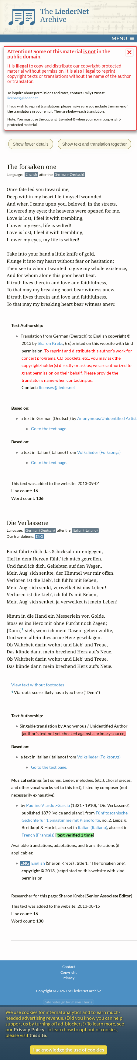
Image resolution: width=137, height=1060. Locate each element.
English (38, 863)
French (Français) (38, 835)
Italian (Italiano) (92, 827)
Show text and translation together (94, 144)
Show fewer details (31, 144)
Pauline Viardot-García (48, 805)
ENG (39, 536)
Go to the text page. (49, 767)
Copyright (68, 972)
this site (37, 1035)
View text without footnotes (37, 685)
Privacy (68, 978)
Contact (68, 966)
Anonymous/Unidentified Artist (107, 418)
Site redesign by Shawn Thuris (68, 1002)
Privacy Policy (29, 1029)
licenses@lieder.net (22, 98)
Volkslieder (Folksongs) (99, 757)
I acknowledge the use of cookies (68, 1049)
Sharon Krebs (50, 343)
